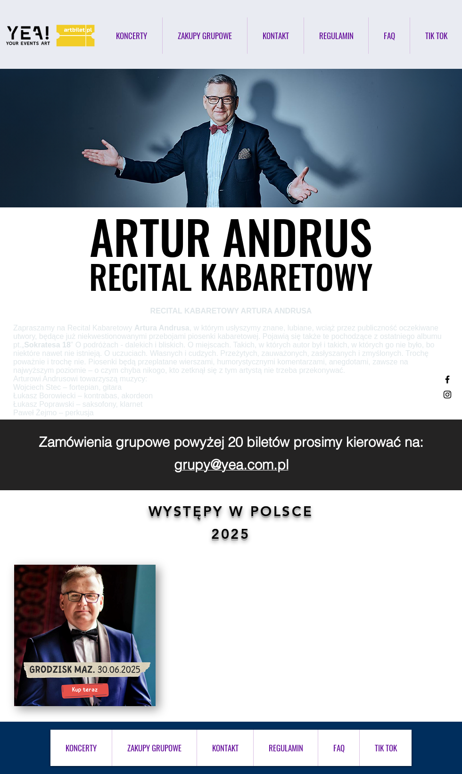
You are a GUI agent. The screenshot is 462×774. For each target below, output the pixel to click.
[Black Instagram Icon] (447, 394)
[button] (336, 35)
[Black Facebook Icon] (447, 379)
